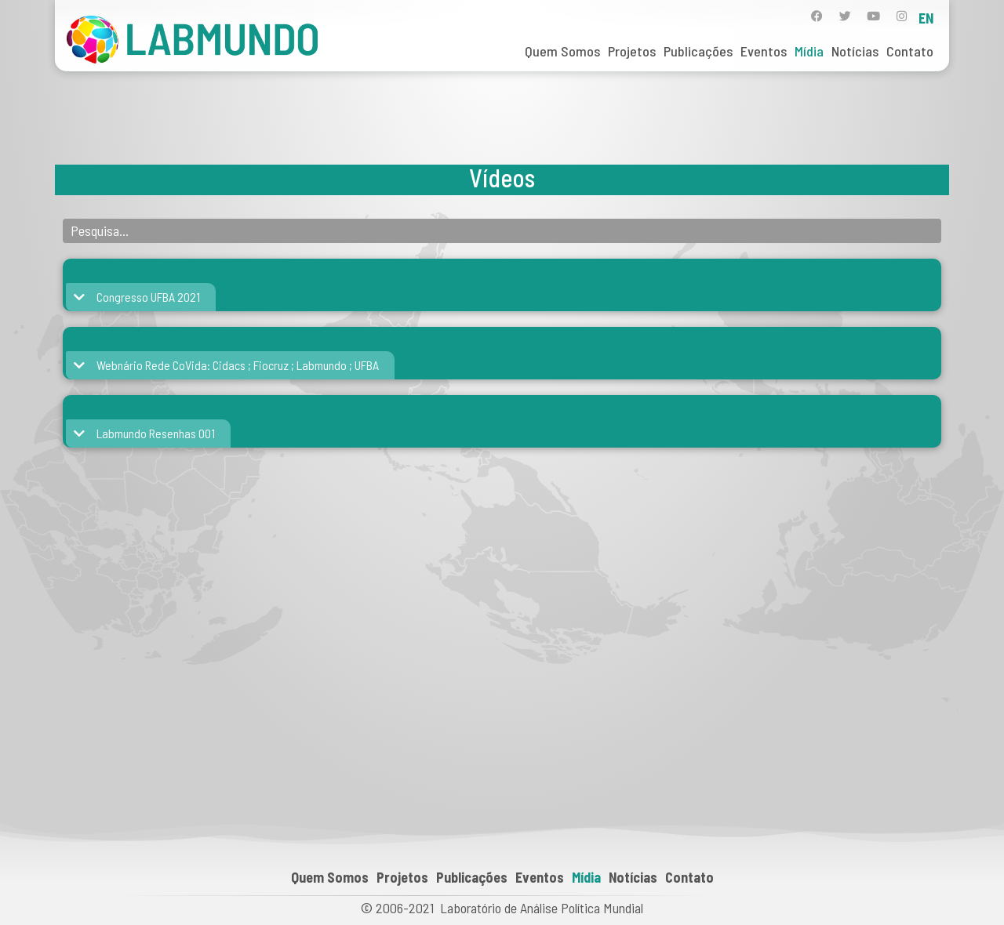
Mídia (809, 51)
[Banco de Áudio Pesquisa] (502, 231)
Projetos (632, 51)
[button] (138, 297)
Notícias (854, 51)
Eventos (763, 51)
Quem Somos (562, 51)
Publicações (698, 51)
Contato (909, 51)
